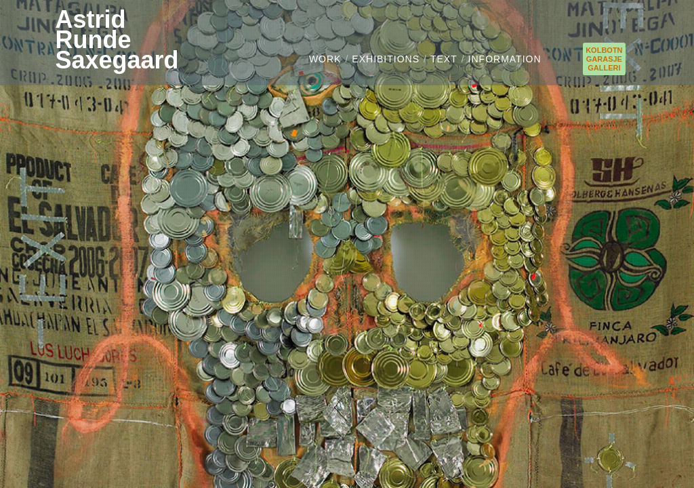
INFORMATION (505, 59)
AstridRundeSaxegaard (116, 39)
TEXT (443, 59)
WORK (325, 59)
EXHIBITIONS (386, 59)
